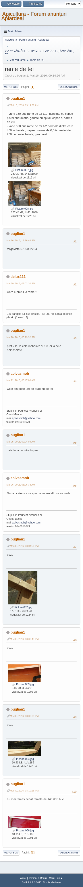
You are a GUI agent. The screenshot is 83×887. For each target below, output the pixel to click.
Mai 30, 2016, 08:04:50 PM (24, 546)
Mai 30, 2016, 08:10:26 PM (24, 790)
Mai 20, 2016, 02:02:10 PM (20, 283)
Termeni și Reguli (38, 878)
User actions (69, 87)
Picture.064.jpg (23, 759)
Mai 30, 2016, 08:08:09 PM (24, 716)
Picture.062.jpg (21, 607)
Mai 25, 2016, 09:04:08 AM (20, 441)
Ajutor (23, 878)
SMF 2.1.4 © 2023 (31, 882)
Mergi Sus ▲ (56, 878)
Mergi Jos (11, 87)
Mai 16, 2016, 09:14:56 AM (24, 105)
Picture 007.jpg (22, 170)
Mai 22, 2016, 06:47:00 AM (20, 380)
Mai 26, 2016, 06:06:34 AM (20, 484)
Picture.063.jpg (23, 684)
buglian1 (17, 98)
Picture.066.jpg (23, 830)
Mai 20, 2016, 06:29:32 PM (20, 337)
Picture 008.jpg (22, 208)
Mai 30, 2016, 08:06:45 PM (24, 639)
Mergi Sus (11, 852)
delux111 (17, 277)
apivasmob (19, 373)
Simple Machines (52, 882)
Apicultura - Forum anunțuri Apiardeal (34, 16)
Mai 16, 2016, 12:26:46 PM (20, 240)
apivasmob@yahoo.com (26, 418)
